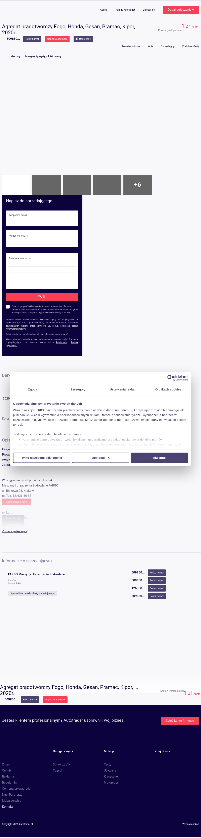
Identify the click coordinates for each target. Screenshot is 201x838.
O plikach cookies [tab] (168, 389)
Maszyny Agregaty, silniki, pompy (43, 56)
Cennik (6, 770)
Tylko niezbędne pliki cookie (42, 457)
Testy (107, 764)
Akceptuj (159, 457)
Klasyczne (111, 776)
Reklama (8, 776)
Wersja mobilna (190, 824)
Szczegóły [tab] (78, 389)
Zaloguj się (149, 9)
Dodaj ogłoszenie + (181, 9)
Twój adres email (18, 215)
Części (104, 9)
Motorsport (111, 782)
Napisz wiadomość (57, 39)
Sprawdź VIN (62, 764)
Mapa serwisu (11, 800)
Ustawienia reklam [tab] (123, 389)
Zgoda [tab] (32, 389)
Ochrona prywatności (16, 788)
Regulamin (9, 782)
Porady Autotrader (126, 9)
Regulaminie (61, 342)
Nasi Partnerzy (12, 794)
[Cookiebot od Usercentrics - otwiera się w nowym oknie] (170, 378)
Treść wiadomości (18, 258)
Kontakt (7, 806)
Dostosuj (101, 457)
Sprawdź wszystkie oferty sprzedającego (32, 593)
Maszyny (15, 56)
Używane (110, 770)
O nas (6, 764)
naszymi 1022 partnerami (43, 410)
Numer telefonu (17, 235)
